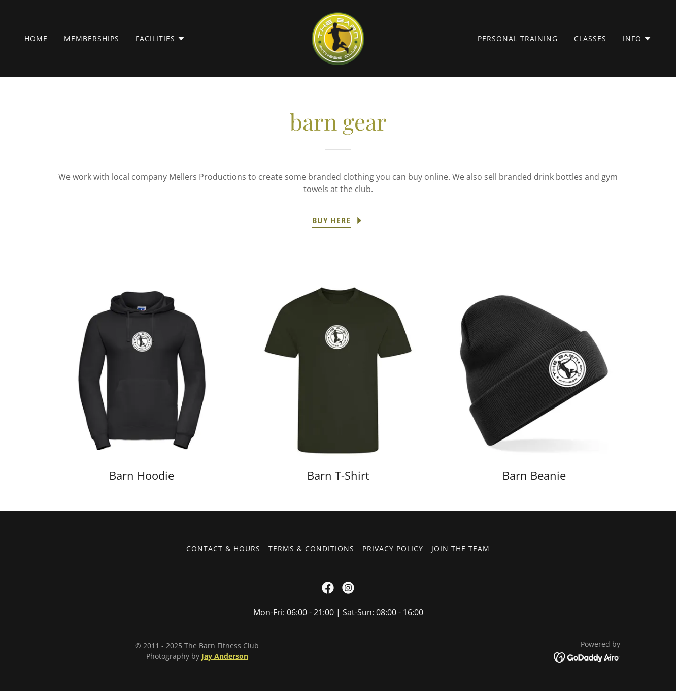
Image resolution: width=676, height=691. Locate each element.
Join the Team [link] (460, 548)
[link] (338, 37)
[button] (160, 39)
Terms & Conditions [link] (311, 548)
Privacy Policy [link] (392, 548)
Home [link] (36, 38)
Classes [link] (590, 38)
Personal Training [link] (518, 38)
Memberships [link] (91, 38)
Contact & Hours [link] (223, 548)
